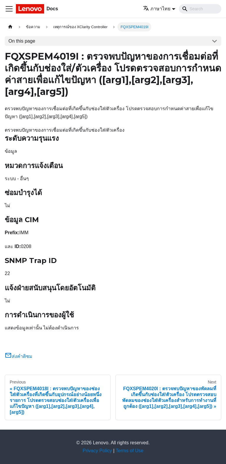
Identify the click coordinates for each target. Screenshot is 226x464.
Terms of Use (129, 450)
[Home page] (10, 26)
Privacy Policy (97, 450)
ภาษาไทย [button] (156, 8)
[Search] (200, 9)
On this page (22, 40)
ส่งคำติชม (18, 356)
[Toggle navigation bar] (9, 8)
